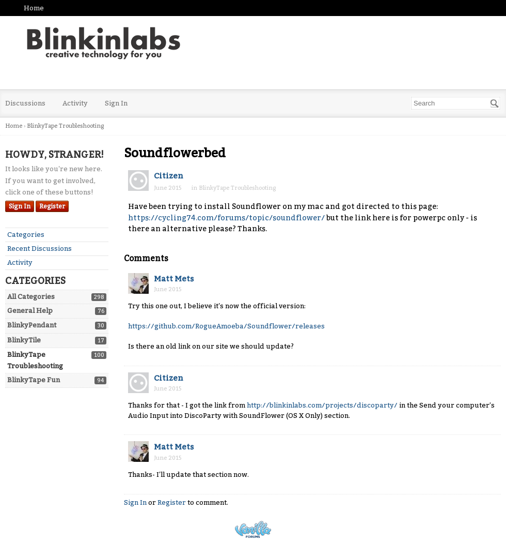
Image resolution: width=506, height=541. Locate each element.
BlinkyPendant (31, 325)
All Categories (31, 296)
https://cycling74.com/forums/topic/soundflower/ (226, 218)
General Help (30, 310)
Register (52, 206)
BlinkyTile (24, 340)
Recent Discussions (39, 248)
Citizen (168, 176)
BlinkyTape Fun (33, 380)
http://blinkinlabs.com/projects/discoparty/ (322, 405)
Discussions (25, 103)
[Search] (495, 103)
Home (34, 8)
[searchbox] (455, 103)
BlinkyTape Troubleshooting (237, 188)
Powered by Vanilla (253, 529)
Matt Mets (174, 278)
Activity (75, 103)
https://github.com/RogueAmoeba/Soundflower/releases (226, 326)
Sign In (116, 103)
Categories (25, 234)
